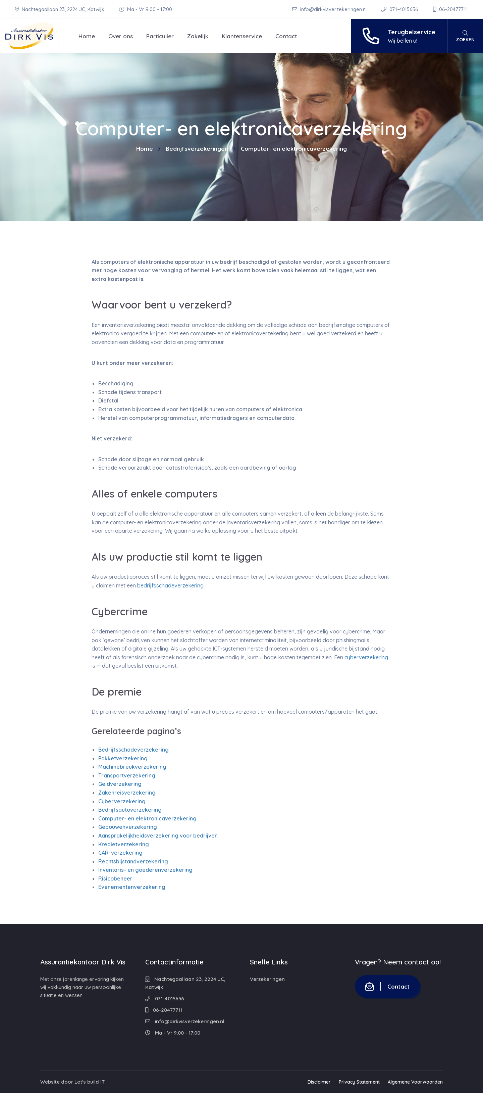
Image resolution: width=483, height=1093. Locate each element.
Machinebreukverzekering (132, 766)
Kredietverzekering (123, 844)
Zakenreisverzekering (127, 792)
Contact (286, 36)
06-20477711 (450, 9)
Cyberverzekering (122, 801)
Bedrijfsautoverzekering (130, 809)
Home (86, 36)
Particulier (160, 36)
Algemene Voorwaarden (415, 1082)
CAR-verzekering (120, 852)
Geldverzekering (120, 783)
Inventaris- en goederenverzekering (145, 869)
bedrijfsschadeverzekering (170, 585)
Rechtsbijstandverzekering (133, 861)
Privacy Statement (359, 1082)
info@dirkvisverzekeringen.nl (330, 9)
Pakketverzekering (123, 758)
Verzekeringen (267, 979)
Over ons (120, 36)
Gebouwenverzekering (127, 826)
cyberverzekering (366, 657)
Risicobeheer (115, 878)
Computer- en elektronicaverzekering (147, 818)
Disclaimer (319, 1082)
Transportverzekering (126, 775)
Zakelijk (197, 36)
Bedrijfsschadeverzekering (133, 749)
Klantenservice (242, 36)
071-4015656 (400, 9)
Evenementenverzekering (131, 887)
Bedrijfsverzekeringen (197, 148)
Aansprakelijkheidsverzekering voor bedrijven (158, 835)
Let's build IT (89, 1082)
